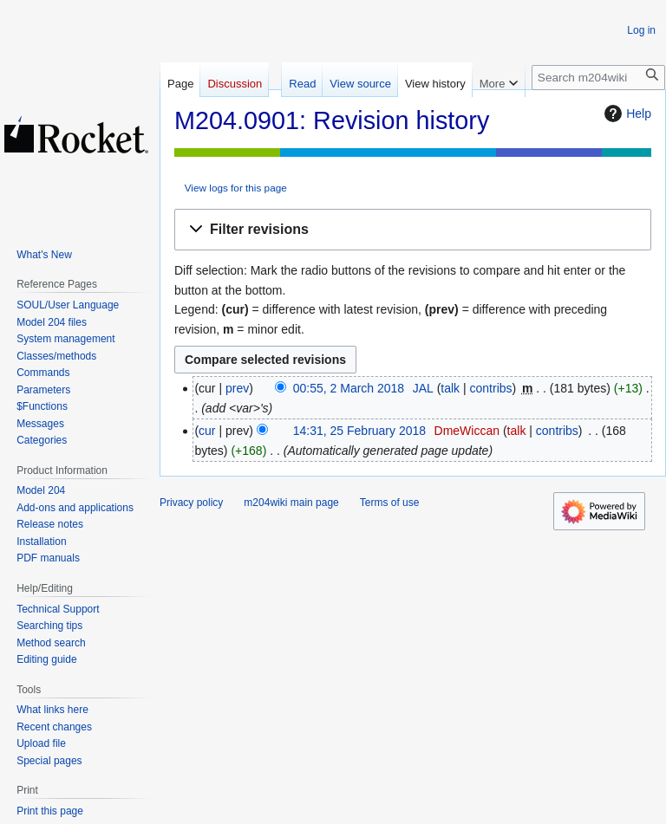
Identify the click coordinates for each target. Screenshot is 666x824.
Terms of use (390, 502)
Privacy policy (191, 502)
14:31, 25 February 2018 (359, 431)
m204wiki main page (291, 502)
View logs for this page (236, 187)
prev (237, 388)
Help (625, 113)
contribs (491, 388)
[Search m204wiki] (598, 77)
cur (207, 431)
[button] (413, 230)
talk (450, 388)
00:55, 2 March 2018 (348, 388)
